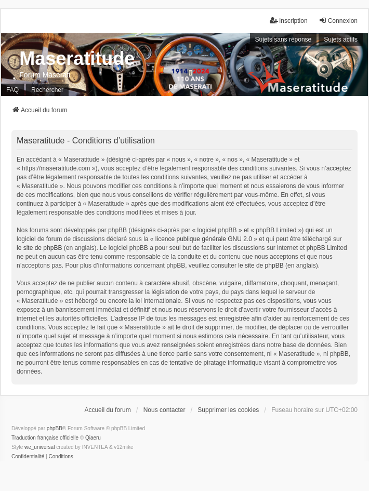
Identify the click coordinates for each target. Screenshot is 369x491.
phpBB (54, 428)
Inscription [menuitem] (289, 20)
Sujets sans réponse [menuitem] (283, 39)
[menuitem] (27, 456)
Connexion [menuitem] (338, 20)
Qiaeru (93, 438)
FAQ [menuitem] (12, 90)
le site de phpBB (39, 247)
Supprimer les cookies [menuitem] (228, 410)
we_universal (39, 447)
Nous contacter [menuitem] (164, 410)
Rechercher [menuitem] (47, 90)
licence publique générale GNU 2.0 (203, 239)
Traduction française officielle (44, 438)
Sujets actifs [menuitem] (341, 39)
